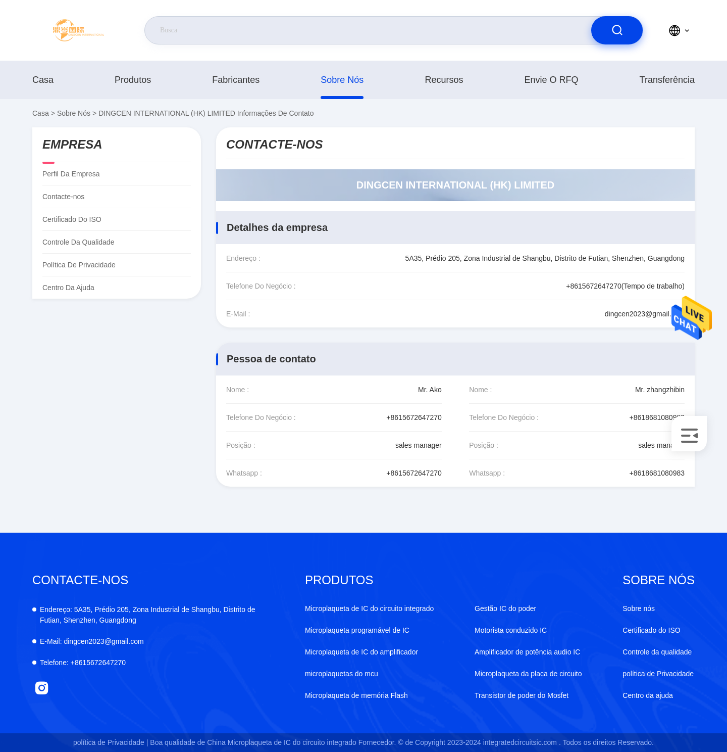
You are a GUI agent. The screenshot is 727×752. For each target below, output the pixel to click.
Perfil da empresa (71, 174)
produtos (133, 80)
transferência (667, 80)
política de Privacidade (79, 265)
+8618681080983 (657, 417)
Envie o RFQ (552, 80)
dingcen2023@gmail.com (645, 314)
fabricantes (235, 80)
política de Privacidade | (110, 742)
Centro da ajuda (68, 288)
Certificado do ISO (71, 219)
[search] (617, 30)
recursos (444, 80)
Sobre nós (342, 80)
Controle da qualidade (78, 242)
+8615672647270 (413, 417)
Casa (43, 80)
